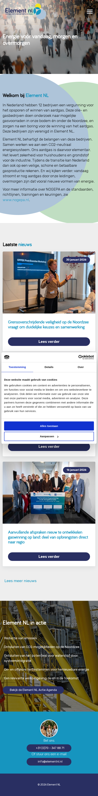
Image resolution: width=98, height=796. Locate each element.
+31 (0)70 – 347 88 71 (50, 748)
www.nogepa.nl (16, 200)
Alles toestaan (49, 425)
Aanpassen (49, 436)
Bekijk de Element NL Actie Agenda (33, 690)
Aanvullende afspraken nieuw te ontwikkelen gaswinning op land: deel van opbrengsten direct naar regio (48, 537)
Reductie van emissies (20, 638)
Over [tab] (81, 367)
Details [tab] (49, 367)
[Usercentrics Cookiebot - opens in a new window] (78, 357)
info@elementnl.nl (50, 761)
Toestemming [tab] (17, 367)
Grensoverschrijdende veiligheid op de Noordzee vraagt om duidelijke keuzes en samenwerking (48, 324)
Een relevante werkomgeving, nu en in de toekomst (41, 678)
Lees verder (49, 341)
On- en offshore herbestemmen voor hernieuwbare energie (46, 669)
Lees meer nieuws (20, 581)
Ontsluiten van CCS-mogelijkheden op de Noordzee (41, 647)
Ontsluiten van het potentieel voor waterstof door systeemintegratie (41, 658)
